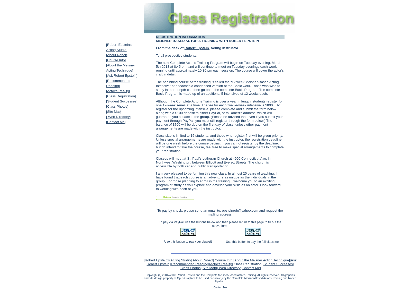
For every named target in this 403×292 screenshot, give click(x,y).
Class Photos (117, 106)
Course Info (116, 60)
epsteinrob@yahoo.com (240, 210)
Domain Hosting (175, 197)
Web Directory (118, 117)
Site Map (114, 112)
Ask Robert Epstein (121, 76)
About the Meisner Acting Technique (261, 260)
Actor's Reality (118, 91)
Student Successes (121, 101)
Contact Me (116, 122)
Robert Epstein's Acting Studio (168, 260)
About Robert (117, 55)
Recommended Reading (189, 264)
